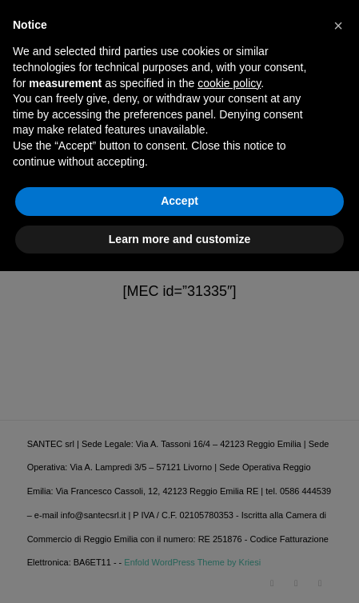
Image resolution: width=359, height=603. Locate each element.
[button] (338, 357)
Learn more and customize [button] (179, 570)
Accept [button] (179, 532)
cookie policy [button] (229, 414)
